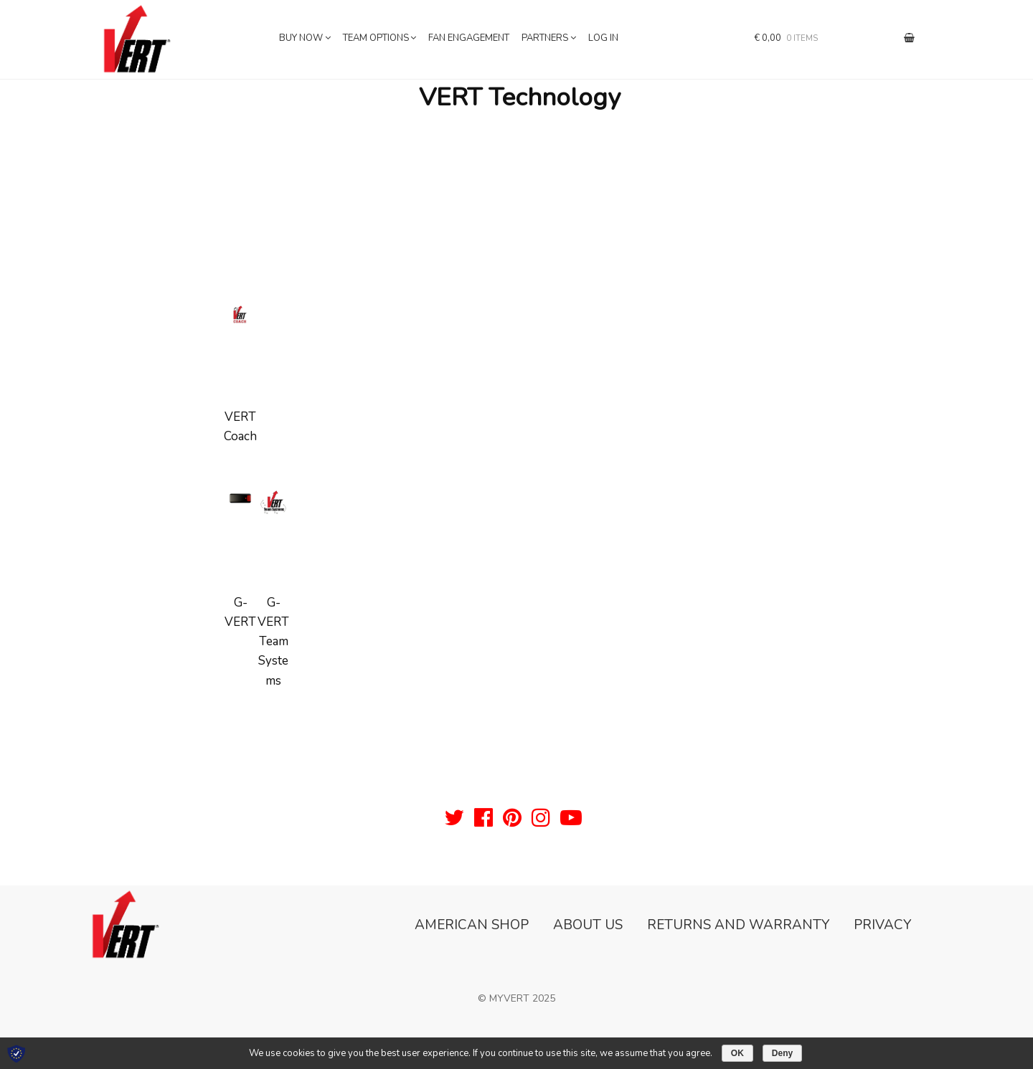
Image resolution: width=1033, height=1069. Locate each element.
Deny (782, 1053)
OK (737, 1053)
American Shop (472, 925)
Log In (603, 38)
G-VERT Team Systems (273, 641)
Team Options (376, 38)
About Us (588, 925)
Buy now (301, 38)
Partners (545, 38)
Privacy (882, 925)
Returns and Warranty (738, 925)
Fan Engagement (468, 38)
